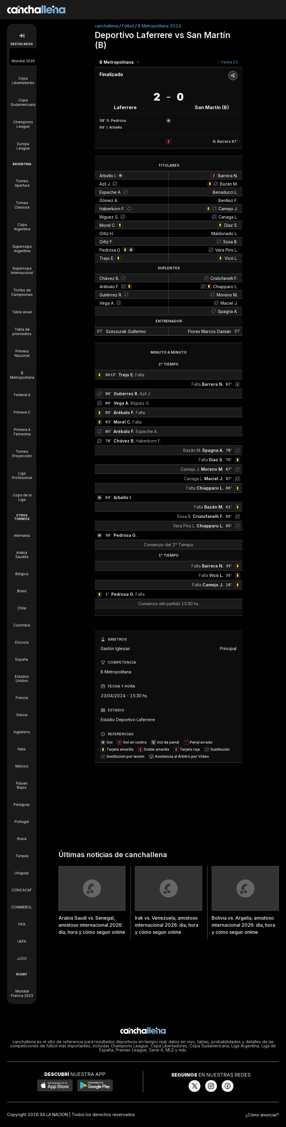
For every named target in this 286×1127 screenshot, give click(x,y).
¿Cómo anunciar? (262, 1114)
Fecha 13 (229, 62)
